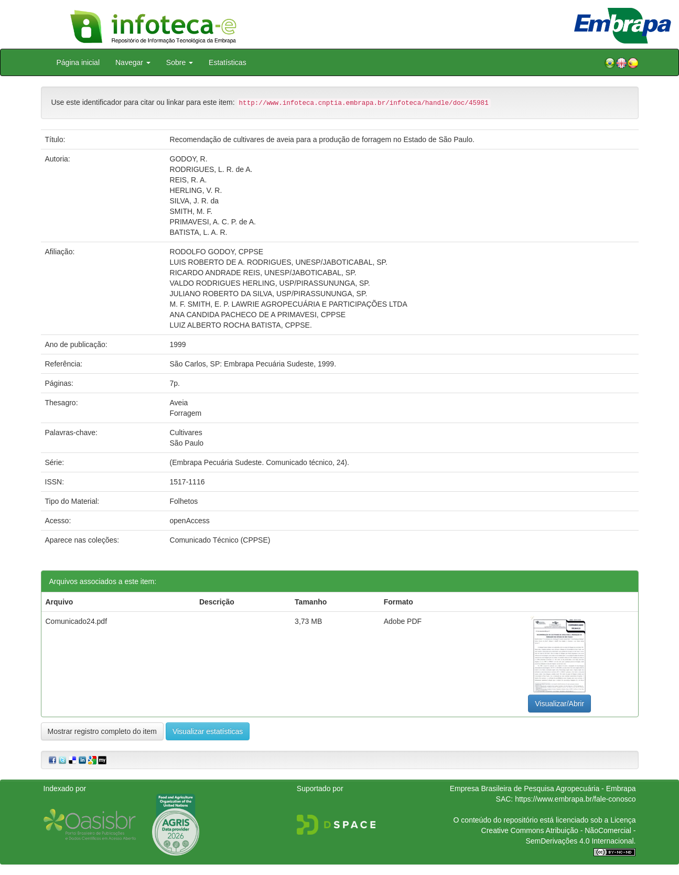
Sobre (179, 62)
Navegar (132, 62)
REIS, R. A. (188, 180)
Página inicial (78, 62)
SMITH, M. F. (191, 211)
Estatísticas (227, 62)
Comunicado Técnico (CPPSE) (220, 540)
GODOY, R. (189, 159)
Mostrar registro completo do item (102, 731)
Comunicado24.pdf (76, 621)
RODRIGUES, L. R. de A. (211, 169)
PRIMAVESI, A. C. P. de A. (213, 222)
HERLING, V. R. (196, 190)
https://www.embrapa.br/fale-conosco (575, 799)
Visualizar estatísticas (208, 731)
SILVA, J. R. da (194, 201)
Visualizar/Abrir (559, 703)
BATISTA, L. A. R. (199, 232)
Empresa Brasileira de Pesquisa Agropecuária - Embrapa (543, 788)
